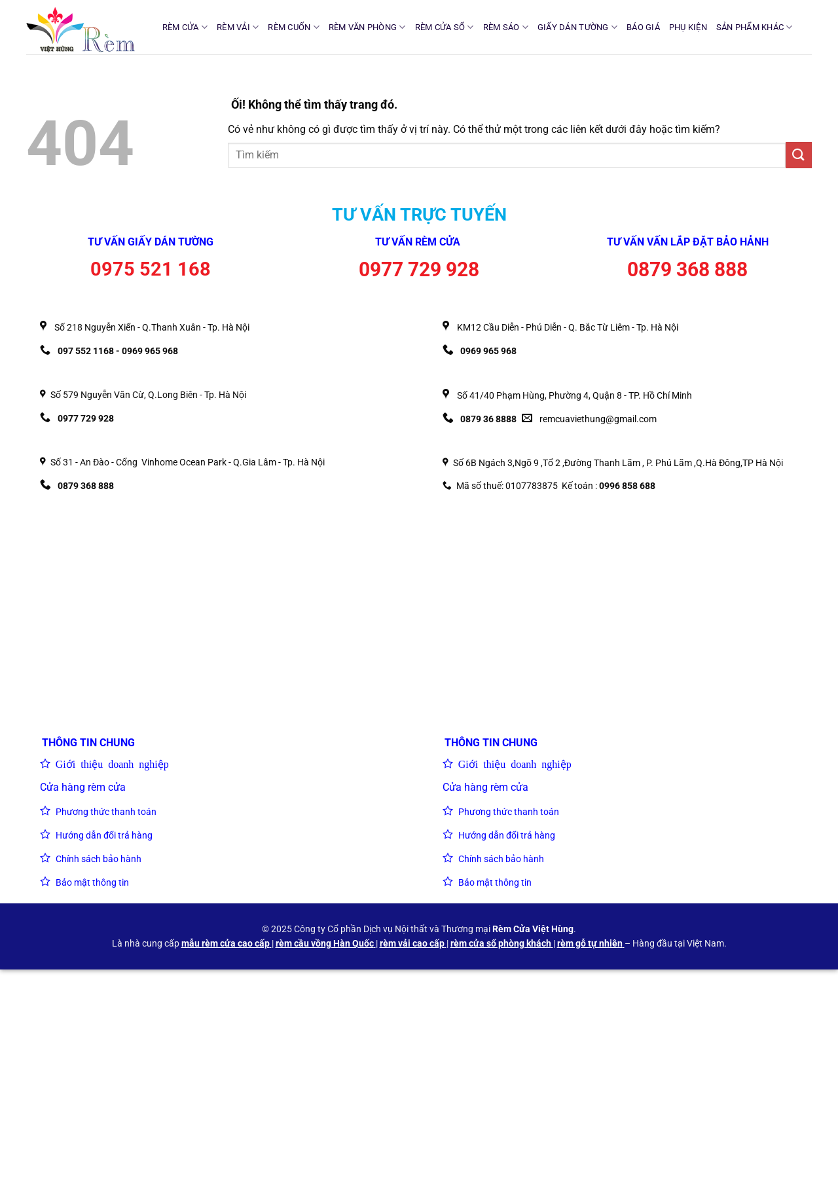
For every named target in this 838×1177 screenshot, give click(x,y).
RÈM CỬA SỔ (444, 27)
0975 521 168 (150, 269)
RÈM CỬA (185, 27)
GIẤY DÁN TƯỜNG (577, 27)
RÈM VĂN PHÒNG (367, 27)
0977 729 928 (419, 269)
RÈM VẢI (238, 27)
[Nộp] (799, 155)
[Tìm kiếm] (807, 26)
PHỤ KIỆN (688, 27)
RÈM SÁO (505, 27)
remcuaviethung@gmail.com (598, 419)
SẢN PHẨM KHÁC (754, 27)
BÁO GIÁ (643, 27)
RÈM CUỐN (293, 27)
